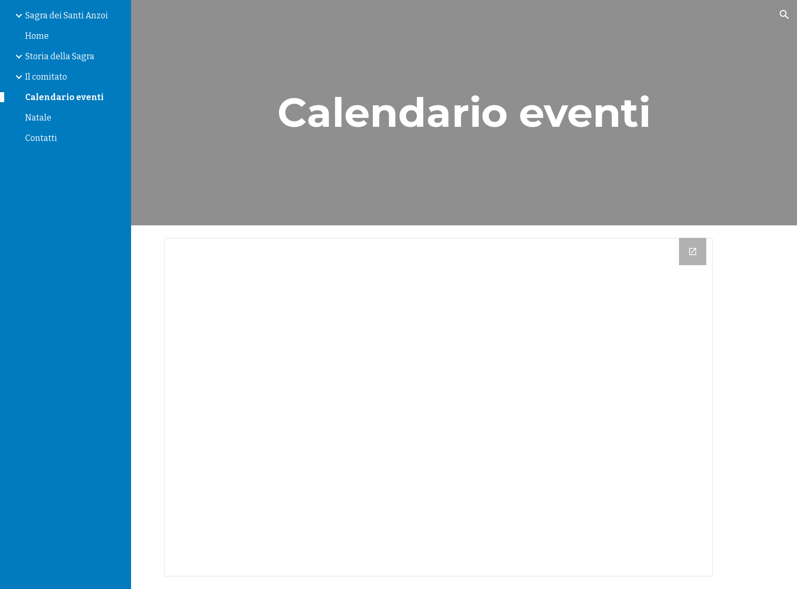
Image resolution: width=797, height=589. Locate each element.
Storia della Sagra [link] (59, 56)
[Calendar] (438, 407)
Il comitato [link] (46, 77)
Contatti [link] (41, 138)
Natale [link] (38, 118)
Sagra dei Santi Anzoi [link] (66, 15)
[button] (784, 14)
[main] (463, 112)
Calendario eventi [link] (64, 97)
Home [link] (37, 36)
